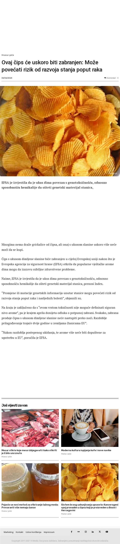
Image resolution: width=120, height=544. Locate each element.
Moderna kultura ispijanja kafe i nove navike (86, 450)
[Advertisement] (60, 28)
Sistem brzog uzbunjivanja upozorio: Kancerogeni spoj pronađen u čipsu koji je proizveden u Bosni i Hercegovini (89, 507)
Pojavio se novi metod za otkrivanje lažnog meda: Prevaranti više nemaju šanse (30, 506)
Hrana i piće (8, 55)
